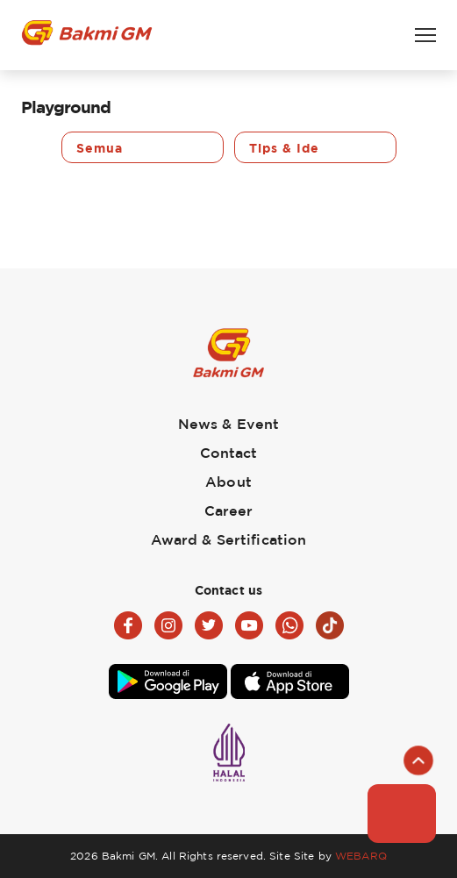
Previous (31, 147)
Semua (99, 147)
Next (425, 147)
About (228, 481)
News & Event (229, 424)
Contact (229, 452)
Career (228, 510)
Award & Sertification (229, 539)
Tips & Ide (284, 147)
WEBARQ (361, 855)
